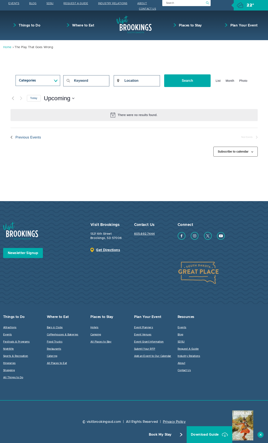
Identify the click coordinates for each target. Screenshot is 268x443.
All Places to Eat (57, 363)
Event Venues (143, 334)
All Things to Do (13, 377)
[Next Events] (21, 98)
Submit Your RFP (144, 349)
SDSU (50, 3)
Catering (52, 356)
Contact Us (147, 9)
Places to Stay (190, 25)
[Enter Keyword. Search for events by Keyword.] (86, 80)
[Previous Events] (13, 98)
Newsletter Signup (23, 253)
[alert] (134, 115)
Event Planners (143, 327)
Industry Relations (112, 3)
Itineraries (9, 363)
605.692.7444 (144, 233)
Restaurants (54, 349)
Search (187, 80)
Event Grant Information (149, 341)
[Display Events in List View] (218, 80)
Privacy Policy (174, 421)
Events (13, 3)
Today (33, 98)
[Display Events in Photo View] (243, 80)
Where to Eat (82, 25)
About (142, 3)
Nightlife (8, 349)
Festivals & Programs (16, 341)
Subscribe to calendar (233, 151)
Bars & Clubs (55, 327)
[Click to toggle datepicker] (59, 98)
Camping (95, 334)
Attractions (9, 327)
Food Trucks (54, 341)
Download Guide (205, 434)
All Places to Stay (100, 341)
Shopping (9, 370)
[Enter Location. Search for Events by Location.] (137, 80)
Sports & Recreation (15, 356)
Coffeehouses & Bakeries (62, 334)
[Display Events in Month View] (230, 80)
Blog (33, 3)
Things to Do (29, 25)
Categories (27, 80)
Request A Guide (75, 3)
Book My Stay (160, 434)
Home (7, 47)
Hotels (94, 327)
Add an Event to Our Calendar (152, 356)
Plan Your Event (243, 25)
